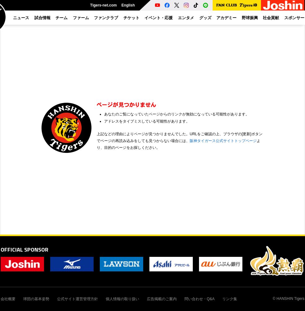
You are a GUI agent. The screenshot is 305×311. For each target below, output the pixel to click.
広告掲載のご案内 (162, 299)
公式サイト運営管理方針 (77, 299)
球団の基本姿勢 (36, 299)
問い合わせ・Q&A (199, 299)
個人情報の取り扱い (122, 299)
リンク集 (229, 299)
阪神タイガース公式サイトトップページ (223, 141)
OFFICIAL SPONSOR (24, 249)
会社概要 (8, 299)
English (128, 5)
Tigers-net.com (103, 5)
